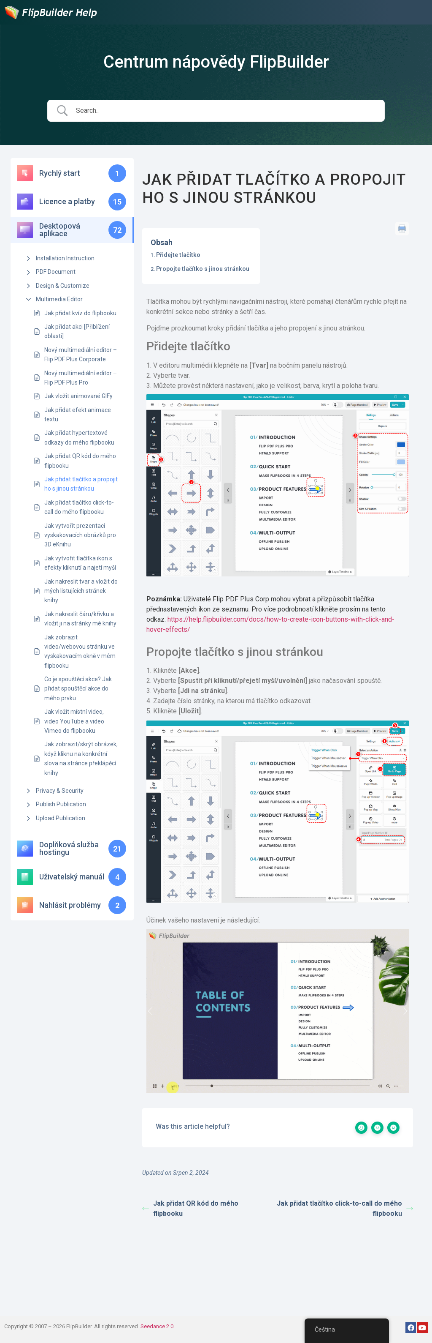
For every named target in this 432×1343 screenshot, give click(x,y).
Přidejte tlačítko (178, 254)
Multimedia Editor (59, 299)
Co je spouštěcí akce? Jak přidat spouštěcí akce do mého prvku (78, 689)
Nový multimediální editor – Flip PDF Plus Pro (80, 378)
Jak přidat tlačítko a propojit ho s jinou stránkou (81, 484)
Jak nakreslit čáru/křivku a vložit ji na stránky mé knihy (80, 619)
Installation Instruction (65, 258)
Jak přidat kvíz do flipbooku (80, 313)
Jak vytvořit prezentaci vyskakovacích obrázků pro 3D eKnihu (80, 535)
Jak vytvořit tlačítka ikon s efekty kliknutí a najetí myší (80, 563)
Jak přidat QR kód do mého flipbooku (80, 461)
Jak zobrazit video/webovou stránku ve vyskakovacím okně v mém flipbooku (80, 651)
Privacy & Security (60, 790)
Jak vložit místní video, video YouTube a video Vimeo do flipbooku (74, 721)
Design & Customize (62, 285)
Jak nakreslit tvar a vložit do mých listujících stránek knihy (81, 591)
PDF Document (56, 271)
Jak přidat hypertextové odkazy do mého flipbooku (79, 437)
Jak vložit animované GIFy (78, 396)
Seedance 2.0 (156, 1326)
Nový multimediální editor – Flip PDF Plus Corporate (80, 355)
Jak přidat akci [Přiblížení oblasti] (77, 331)
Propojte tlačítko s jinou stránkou (202, 268)
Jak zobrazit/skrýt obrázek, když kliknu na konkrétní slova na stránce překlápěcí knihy (81, 758)
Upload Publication (60, 818)
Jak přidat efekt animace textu (77, 415)
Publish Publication (61, 804)
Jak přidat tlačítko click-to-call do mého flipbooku (79, 507)
